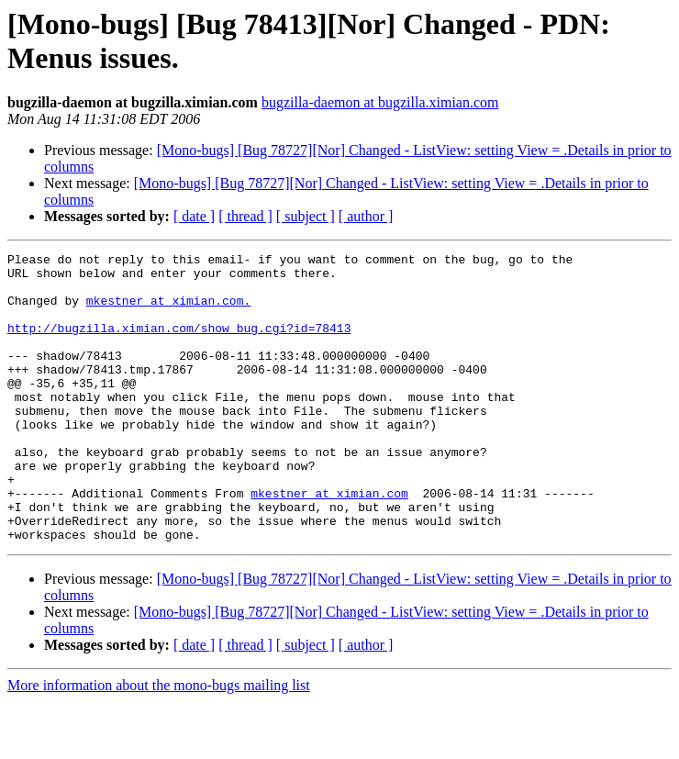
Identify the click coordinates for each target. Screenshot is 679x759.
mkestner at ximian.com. (168, 311)
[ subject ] (305, 216)
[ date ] (194, 216)
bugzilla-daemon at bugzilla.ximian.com (380, 102)
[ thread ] (245, 216)
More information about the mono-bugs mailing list (158, 743)
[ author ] (366, 216)
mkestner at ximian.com (329, 542)
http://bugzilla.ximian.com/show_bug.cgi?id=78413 (179, 344)
